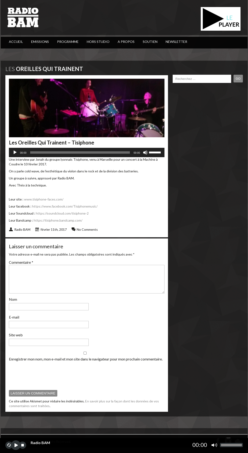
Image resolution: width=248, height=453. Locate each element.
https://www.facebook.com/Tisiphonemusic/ (65, 206)
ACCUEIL (16, 42)
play (16, 445)
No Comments (87, 229)
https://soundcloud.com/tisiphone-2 (62, 213)
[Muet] (145, 152)
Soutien (150, 42)
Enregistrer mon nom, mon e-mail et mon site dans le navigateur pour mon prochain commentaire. (86, 364)
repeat (9, 445)
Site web (16, 340)
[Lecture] (15, 152)
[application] (86, 152)
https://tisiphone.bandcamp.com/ (58, 220)
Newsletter (176, 42)
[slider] (80, 152)
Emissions (40, 42)
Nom (13, 305)
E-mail (14, 322)
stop (22, 445)
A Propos (126, 42)
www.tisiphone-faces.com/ (43, 199)
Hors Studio (98, 42)
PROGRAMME (68, 42)
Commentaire (21, 262)
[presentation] (44, 381)
